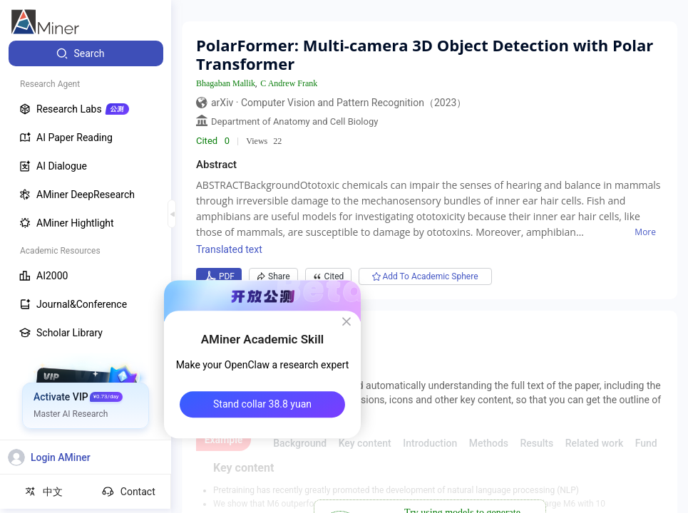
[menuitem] (86, 53)
